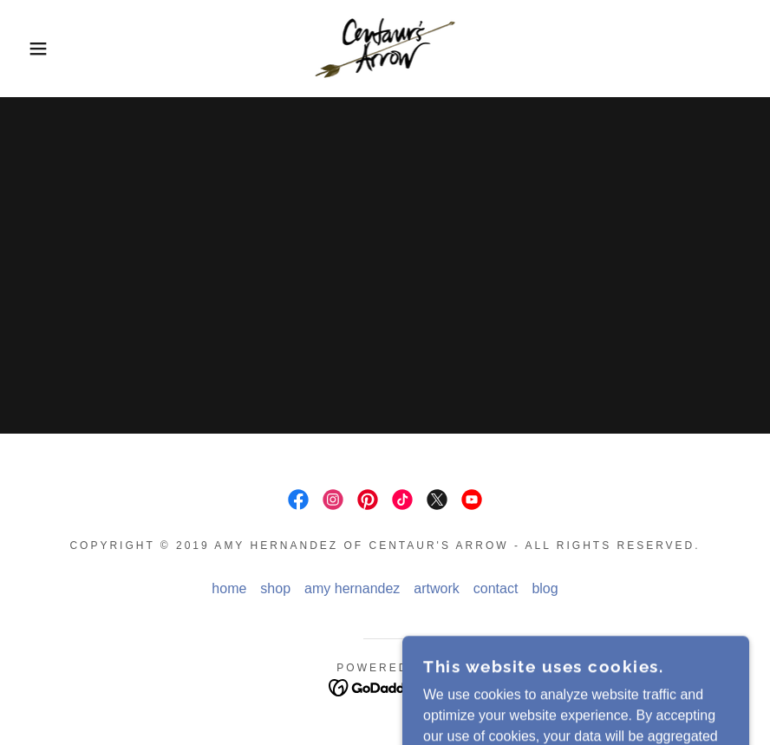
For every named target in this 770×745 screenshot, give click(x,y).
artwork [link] (436, 588)
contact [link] (496, 588)
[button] (38, 48)
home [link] (229, 588)
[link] (385, 48)
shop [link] (275, 588)
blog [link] (545, 588)
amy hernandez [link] (352, 588)
